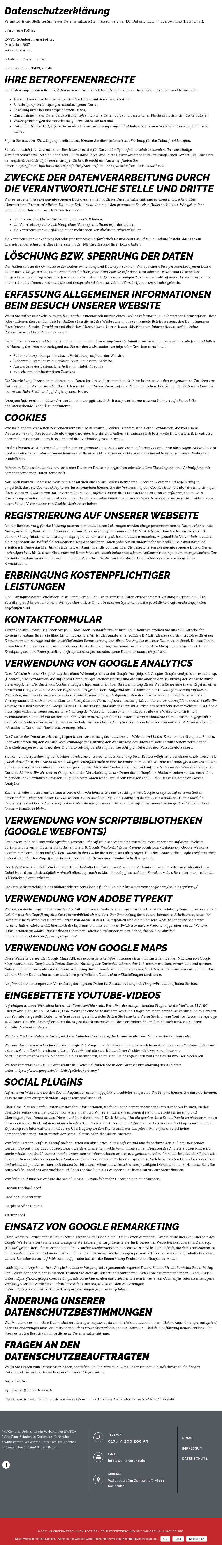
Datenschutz (196, 1538)
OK (165, 1538)
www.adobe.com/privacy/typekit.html (49, 936)
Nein (178, 1538)
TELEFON (115, 1434)
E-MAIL (113, 1454)
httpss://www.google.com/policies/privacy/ (161, 887)
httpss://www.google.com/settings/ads (46, 1278)
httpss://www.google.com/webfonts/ (148, 847)
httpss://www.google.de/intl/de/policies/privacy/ (57, 1070)
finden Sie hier (185, 983)
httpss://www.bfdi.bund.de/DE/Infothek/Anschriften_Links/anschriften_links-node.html (89, 165)
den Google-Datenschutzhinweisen (158, 969)
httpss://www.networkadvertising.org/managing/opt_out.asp (65, 1289)
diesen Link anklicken (61, 797)
